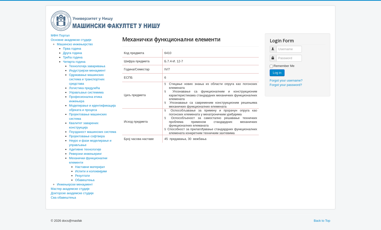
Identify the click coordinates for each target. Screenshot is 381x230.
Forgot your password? (286, 85)
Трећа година (72, 57)
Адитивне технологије (85, 149)
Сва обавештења (63, 197)
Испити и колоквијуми (91, 171)
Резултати (82, 175)
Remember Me (284, 66)
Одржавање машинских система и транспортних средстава (86, 79)
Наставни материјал (90, 167)
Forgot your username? (286, 80)
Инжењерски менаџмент (75, 184)
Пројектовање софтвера (87, 136)
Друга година (72, 53)
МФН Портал (60, 35)
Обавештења (85, 180)
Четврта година (74, 62)
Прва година (72, 48)
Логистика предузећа (84, 88)
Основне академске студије (71, 40)
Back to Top (322, 220)
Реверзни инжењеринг (85, 154)
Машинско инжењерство (75, 44)
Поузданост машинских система (92, 132)
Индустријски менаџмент (87, 70)
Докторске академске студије (72, 193)
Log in (277, 72)
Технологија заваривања (87, 66)
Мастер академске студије (70, 189)
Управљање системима (86, 92)
